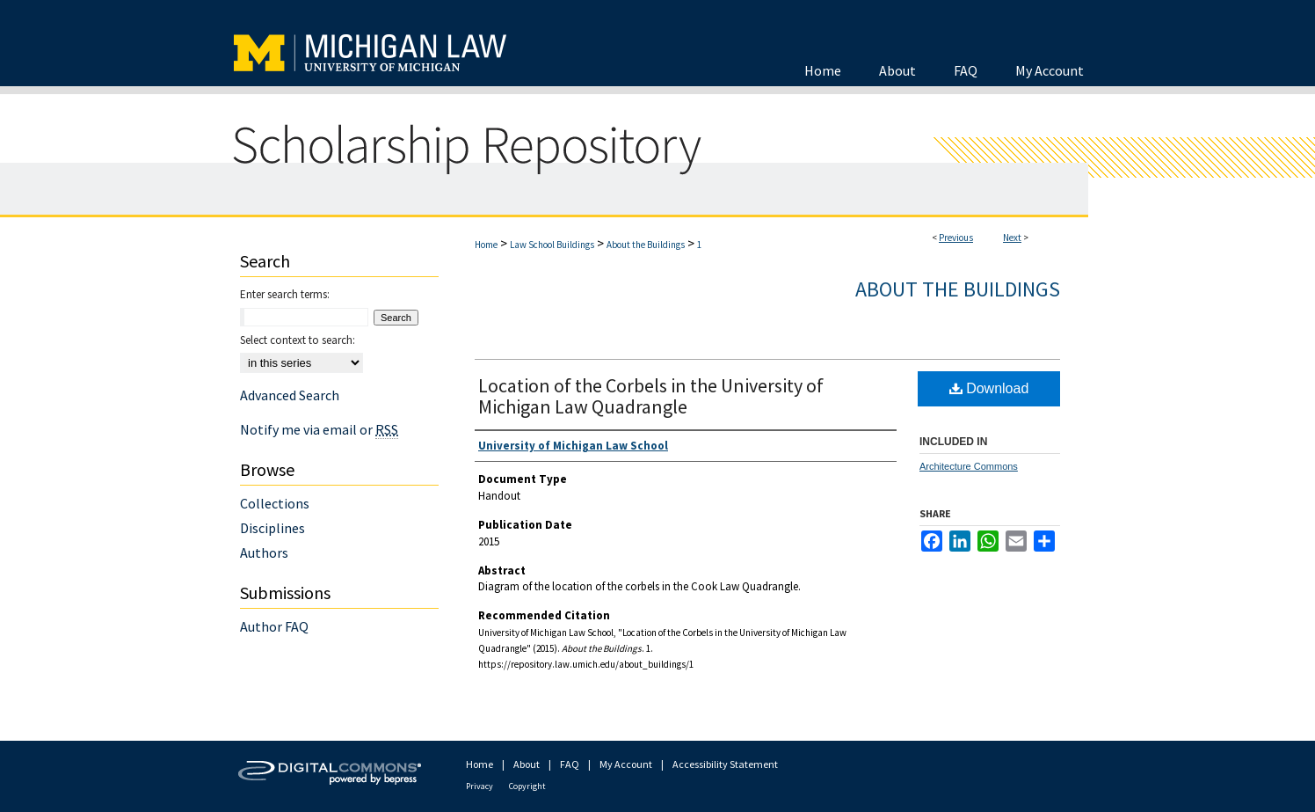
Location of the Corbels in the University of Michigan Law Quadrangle (651, 396)
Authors (264, 552)
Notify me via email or (319, 429)
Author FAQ (274, 626)
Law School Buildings (552, 244)
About (526, 764)
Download (989, 388)
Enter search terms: (285, 294)
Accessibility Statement (725, 764)
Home (486, 244)
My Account (625, 764)
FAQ (569, 764)
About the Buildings (646, 244)
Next (1012, 237)
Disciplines (272, 528)
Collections (274, 503)
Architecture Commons (968, 466)
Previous (956, 237)
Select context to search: (297, 340)
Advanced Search (289, 395)
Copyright (527, 786)
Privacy (479, 786)
